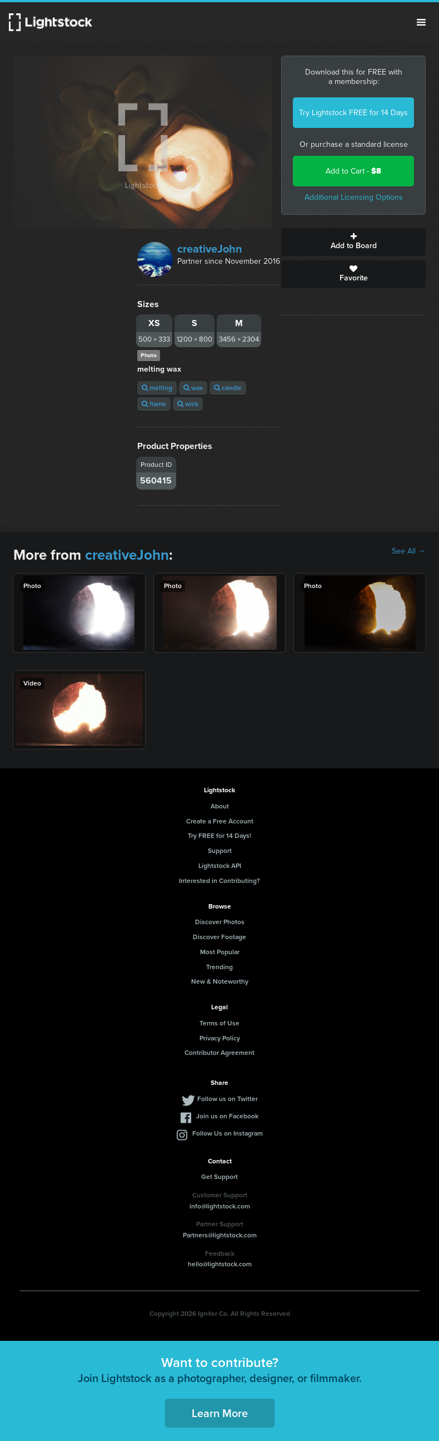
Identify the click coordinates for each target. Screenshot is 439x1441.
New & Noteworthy (219, 981)
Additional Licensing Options (354, 197)
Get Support (219, 1177)
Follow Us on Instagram (227, 1133)
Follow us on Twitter (227, 1099)
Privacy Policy (219, 1038)
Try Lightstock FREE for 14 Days (353, 113)
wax (193, 388)
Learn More (220, 1413)
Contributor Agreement (219, 1053)
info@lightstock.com (219, 1206)
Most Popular (220, 952)
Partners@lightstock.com (220, 1235)
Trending (219, 967)
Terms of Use (219, 1023)
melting (157, 388)
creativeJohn (209, 248)
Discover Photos (220, 922)
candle (228, 388)
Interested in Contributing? (219, 881)
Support (220, 851)
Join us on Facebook (227, 1116)
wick (187, 404)
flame (154, 404)
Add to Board (353, 242)
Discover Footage (219, 937)
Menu (421, 22)
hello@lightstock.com (220, 1264)
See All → (409, 551)
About (220, 806)
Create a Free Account (219, 821)
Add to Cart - (353, 171)
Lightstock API (219, 866)
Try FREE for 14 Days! (219, 836)
